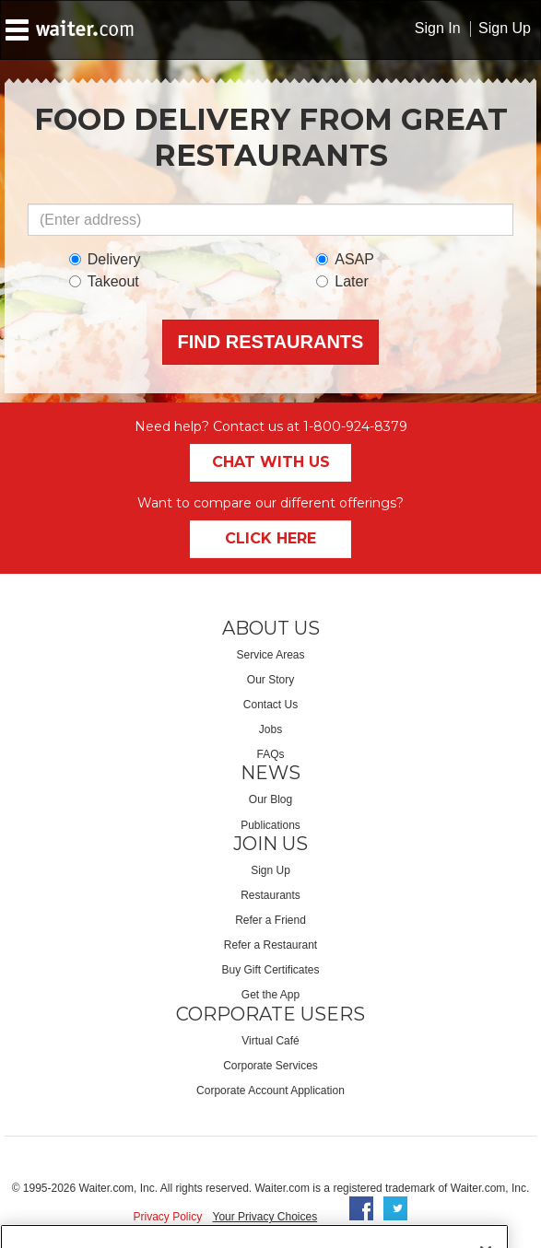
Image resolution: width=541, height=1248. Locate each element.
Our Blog (270, 799)
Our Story (270, 679)
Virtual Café (270, 1040)
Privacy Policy (168, 1216)
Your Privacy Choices (265, 1216)
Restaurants (270, 895)
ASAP (345, 259)
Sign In (438, 28)
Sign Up (504, 28)
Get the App (270, 994)
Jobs (270, 729)
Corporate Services (270, 1065)
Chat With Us (271, 462)
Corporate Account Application (270, 1090)
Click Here (270, 538)
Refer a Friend (270, 920)
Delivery (105, 259)
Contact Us (270, 704)
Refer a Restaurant (270, 945)
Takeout (104, 281)
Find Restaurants (271, 342)
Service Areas (270, 654)
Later (342, 281)
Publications (270, 825)
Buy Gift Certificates (270, 969)
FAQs (270, 754)
